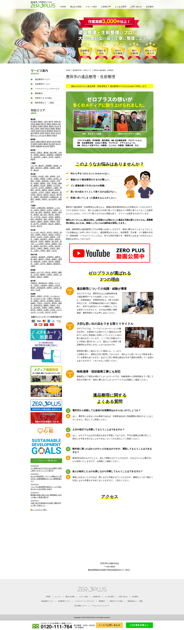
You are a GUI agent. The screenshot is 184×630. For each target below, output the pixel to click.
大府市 (33, 131)
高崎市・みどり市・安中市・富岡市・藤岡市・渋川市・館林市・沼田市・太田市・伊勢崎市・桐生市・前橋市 (46, 274)
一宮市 (45, 122)
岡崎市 (40, 122)
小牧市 (42, 129)
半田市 (56, 122)
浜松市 (33, 142)
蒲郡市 (51, 126)
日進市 (42, 133)
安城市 (40, 126)
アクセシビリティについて (100, 606)
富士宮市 (46, 146)
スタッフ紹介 (91, 7)
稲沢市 (47, 129)
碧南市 (54, 124)
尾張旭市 (50, 131)
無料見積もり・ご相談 (44, 103)
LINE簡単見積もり (139, 625)
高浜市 (56, 131)
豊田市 (35, 126)
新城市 (52, 129)
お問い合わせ (136, 7)
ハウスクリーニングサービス (84, 601)
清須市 (52, 133)
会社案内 (149, 7)
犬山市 (56, 126)
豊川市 (43, 124)
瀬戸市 (50, 122)
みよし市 (37, 135)
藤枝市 (45, 144)
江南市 (36, 129)
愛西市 (49, 135)
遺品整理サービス (47, 601)
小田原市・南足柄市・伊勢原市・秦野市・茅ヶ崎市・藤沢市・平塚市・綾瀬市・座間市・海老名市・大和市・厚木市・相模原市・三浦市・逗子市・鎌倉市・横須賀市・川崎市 (46, 261)
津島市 (49, 124)
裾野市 (52, 146)
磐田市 (43, 142)
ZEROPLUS (93, 617)
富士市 (58, 144)
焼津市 (40, 144)
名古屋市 (34, 122)
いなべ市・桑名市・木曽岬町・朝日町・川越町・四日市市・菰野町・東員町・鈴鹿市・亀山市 (46, 168)
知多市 (38, 131)
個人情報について (81, 606)
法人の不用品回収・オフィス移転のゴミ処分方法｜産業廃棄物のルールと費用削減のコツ (46, 478)
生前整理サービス (64, 601)
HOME (63, 7)
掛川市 (54, 142)
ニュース (58, 596)
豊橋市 (38, 124)
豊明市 (36, 133)
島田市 (35, 144)
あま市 (43, 135)
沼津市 (33, 146)
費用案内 (39, 93)
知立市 (43, 131)
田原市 (47, 133)
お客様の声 (106, 7)
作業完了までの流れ (43, 98)
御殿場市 (39, 146)
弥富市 (54, 135)
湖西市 (38, 142)
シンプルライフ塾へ (39, 510)
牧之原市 (52, 144)
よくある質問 (120, 7)
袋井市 (49, 142)
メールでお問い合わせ (109, 625)
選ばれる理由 (76, 7)
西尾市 (45, 126)
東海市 (58, 129)
